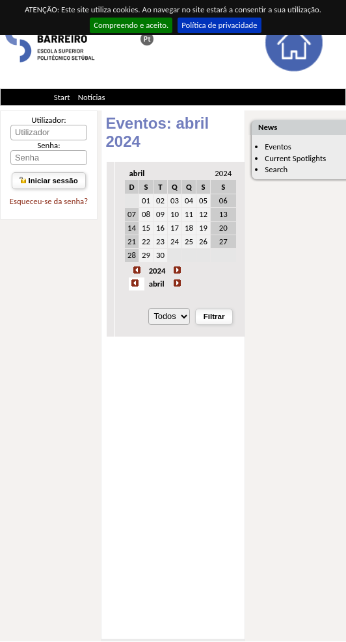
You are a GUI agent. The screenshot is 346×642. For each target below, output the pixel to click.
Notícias (91, 97)
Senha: (48, 145)
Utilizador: (48, 120)
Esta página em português (146, 38)
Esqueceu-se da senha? (49, 201)
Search (276, 169)
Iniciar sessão (48, 181)
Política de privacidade (219, 25)
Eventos (278, 146)
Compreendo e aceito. (131, 25)
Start (62, 97)
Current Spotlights (295, 158)
